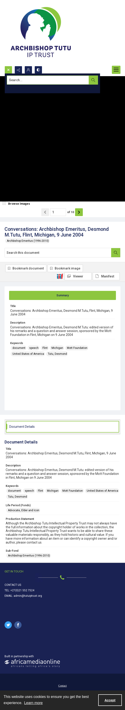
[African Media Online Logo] (32, 663)
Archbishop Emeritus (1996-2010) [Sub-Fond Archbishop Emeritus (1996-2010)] (29, 555)
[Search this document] (58, 252)
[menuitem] (62, 685)
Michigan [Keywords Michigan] (57, 348)
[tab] (62, 295)
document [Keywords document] (18, 348)
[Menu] (116, 70)
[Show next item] (79, 212)
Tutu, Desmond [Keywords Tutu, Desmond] (57, 353)
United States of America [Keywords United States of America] (28, 353)
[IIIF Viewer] (78, 276)
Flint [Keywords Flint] (45, 348)
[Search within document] (115, 252)
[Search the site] (50, 80)
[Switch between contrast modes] (38, 69)
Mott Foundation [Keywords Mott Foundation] (77, 348)
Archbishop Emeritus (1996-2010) (28, 240)
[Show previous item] (45, 212)
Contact (62, 685)
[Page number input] (58, 212)
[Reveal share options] (18, 69)
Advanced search (18, 88)
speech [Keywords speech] (34, 348)
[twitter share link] (8, 625)
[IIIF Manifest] (106, 276)
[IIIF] (60, 276)
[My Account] (28, 69)
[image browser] (17, 203)
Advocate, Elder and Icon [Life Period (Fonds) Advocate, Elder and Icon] (23, 510)
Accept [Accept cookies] (110, 700)
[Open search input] (8, 69)
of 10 (70, 212)
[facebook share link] (18, 625)
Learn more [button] (33, 703)
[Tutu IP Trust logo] (41, 33)
